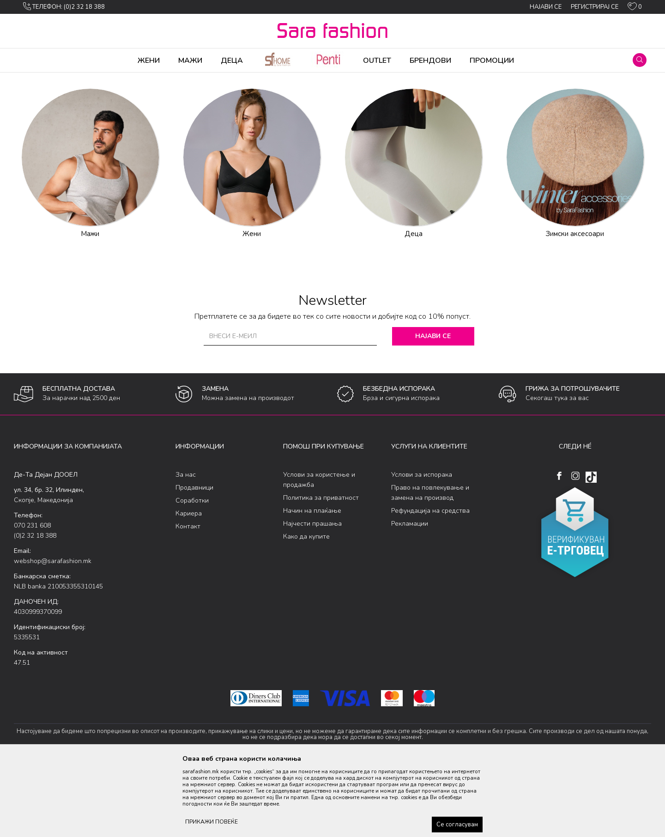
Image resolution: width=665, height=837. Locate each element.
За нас (185, 547)
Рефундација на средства (430, 583)
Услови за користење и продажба (319, 552)
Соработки (192, 573)
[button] (640, 60)
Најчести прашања (312, 596)
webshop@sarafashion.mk (52, 633)
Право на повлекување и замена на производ (430, 565)
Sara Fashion (31, 78)
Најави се (434, 408)
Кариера (188, 586)
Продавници (194, 560)
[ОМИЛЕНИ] (635, 8)
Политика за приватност (321, 570)
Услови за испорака (421, 547)
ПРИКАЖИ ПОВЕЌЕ (211, 821)
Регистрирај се (594, 7)
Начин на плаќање (312, 583)
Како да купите (306, 609)
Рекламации (409, 596)
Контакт (187, 598)
